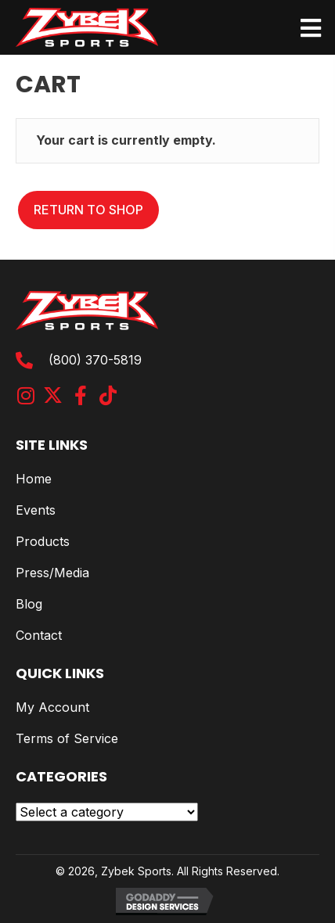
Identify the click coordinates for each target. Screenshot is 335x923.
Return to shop (88, 209)
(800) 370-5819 (95, 360)
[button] (25, 395)
